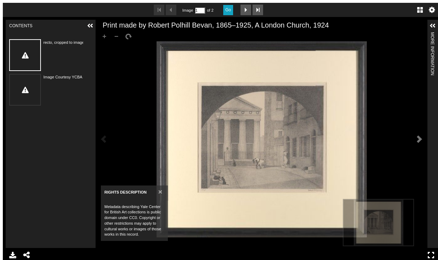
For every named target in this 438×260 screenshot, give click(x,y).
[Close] (160, 191)
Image (187, 10)
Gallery (420, 10)
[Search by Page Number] (200, 10)
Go (228, 9)
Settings (432, 10)
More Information (432, 35)
